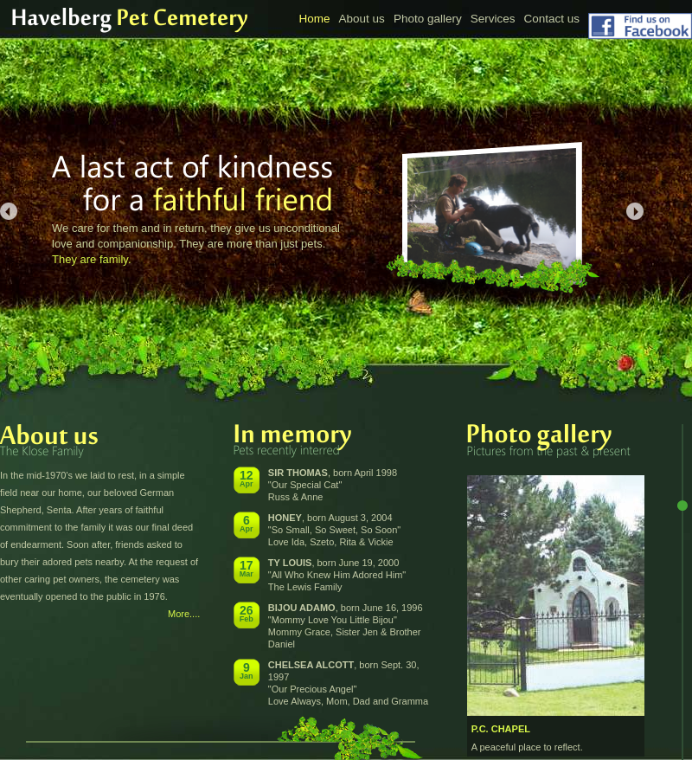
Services (493, 19)
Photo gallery (428, 19)
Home (314, 19)
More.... (184, 614)
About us (362, 19)
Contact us (551, 19)
